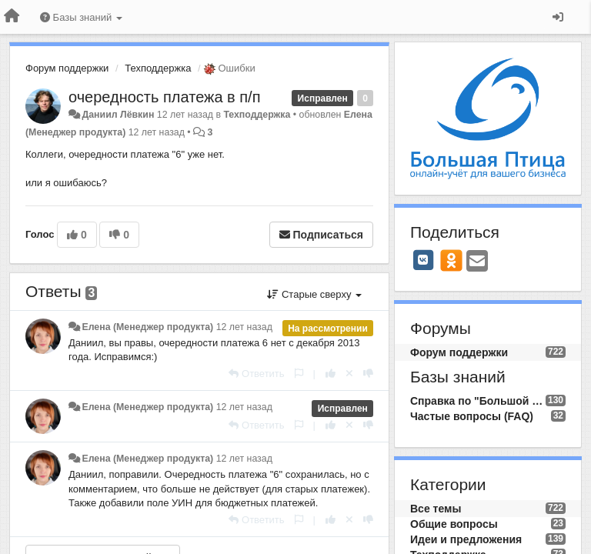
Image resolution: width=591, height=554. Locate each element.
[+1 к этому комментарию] (331, 373)
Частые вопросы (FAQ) (471, 416)
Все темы (435, 508)
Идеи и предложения (466, 539)
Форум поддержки (67, 68)
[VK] (423, 260)
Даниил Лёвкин (118, 114)
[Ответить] (256, 373)
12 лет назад (244, 327)
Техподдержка (158, 68)
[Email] (477, 262)
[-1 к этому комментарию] (368, 373)
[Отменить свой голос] (349, 373)
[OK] (451, 260)
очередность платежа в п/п (164, 96)
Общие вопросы (454, 524)
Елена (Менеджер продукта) (147, 327)
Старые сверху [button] (314, 294)
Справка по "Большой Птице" (478, 401)
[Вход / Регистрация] (558, 17)
